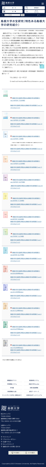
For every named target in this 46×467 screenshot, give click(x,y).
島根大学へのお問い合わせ (11, 446)
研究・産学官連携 (23, 30)
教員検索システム (34, 380)
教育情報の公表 (12, 391)
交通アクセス (7, 441)
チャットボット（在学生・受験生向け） (12, 395)
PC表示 (16, 452)
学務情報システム (12, 384)
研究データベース (34, 391)
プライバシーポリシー (9, 439)
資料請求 (36, 7)
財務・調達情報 (34, 387)
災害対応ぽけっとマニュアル (34, 395)
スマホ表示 (31, 452)
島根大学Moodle (34, 384)
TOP (15, 30)
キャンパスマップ (8, 444)
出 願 (14, 11)
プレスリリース (36, 11)
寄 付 (14, 7)
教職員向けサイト (12, 380)
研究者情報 (31, 30)
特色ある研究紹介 (40, 30)
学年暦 (12, 387)
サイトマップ (7, 437)
